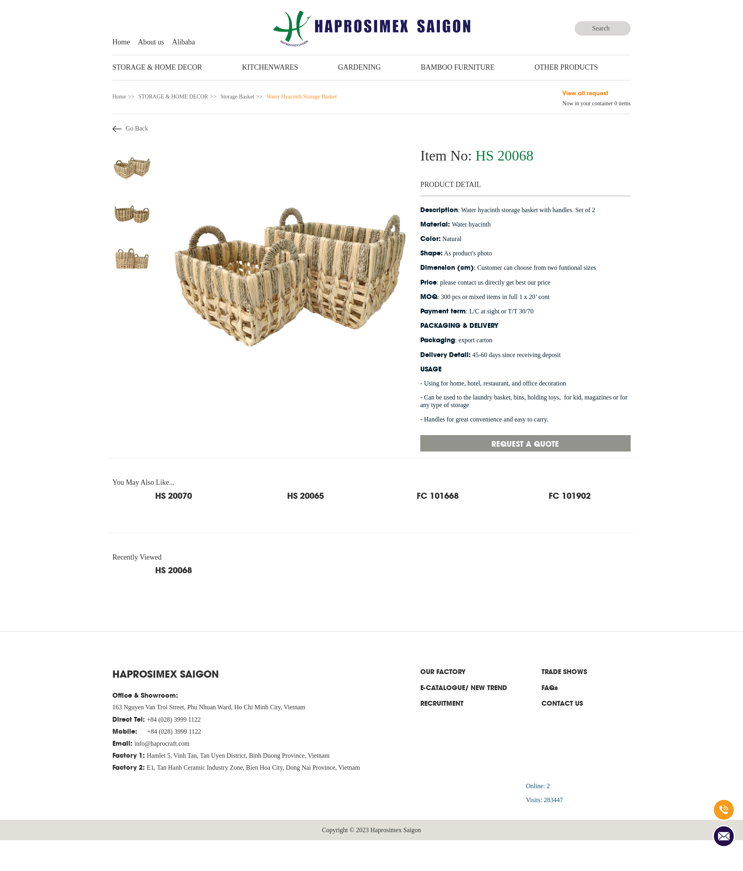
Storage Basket (237, 97)
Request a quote (525, 443)
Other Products (566, 67)
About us (151, 42)
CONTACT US (562, 703)
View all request (585, 92)
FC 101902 (570, 495)
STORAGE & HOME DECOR (157, 67)
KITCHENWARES (270, 67)
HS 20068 (173, 569)
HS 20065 (305, 495)
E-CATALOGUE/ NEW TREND (463, 687)
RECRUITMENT (441, 703)
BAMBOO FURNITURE (458, 67)
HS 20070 (173, 495)
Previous (106, 208)
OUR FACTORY (442, 671)
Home (121, 42)
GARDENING (359, 67)
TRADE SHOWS (564, 671)
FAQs (549, 687)
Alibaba (183, 42)
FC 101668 (438, 495)
